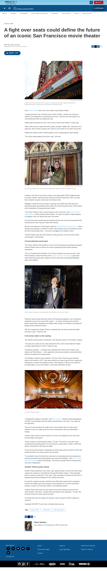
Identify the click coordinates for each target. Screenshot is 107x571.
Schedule (54, 17)
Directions (40, 557)
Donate (100, 4)
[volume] (9, 12)
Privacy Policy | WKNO (43, 553)
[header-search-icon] (92, 4)
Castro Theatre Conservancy (61, 259)
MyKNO (76, 17)
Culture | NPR (8, 27)
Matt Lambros (56, 423)
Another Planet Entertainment (66, 230)
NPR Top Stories (59, 513)
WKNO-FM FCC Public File (88, 549)
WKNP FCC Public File (87, 553)
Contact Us (62, 549)
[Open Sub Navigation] (8, 17)
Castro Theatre (33, 114)
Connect (13, 17)
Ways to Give (87, 17)
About (4, 17)
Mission (40, 549)
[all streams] (99, 12)
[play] (4, 12)
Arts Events (66, 17)
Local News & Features (39, 17)
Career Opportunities (64, 553)
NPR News (46, 513)
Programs (24, 17)
